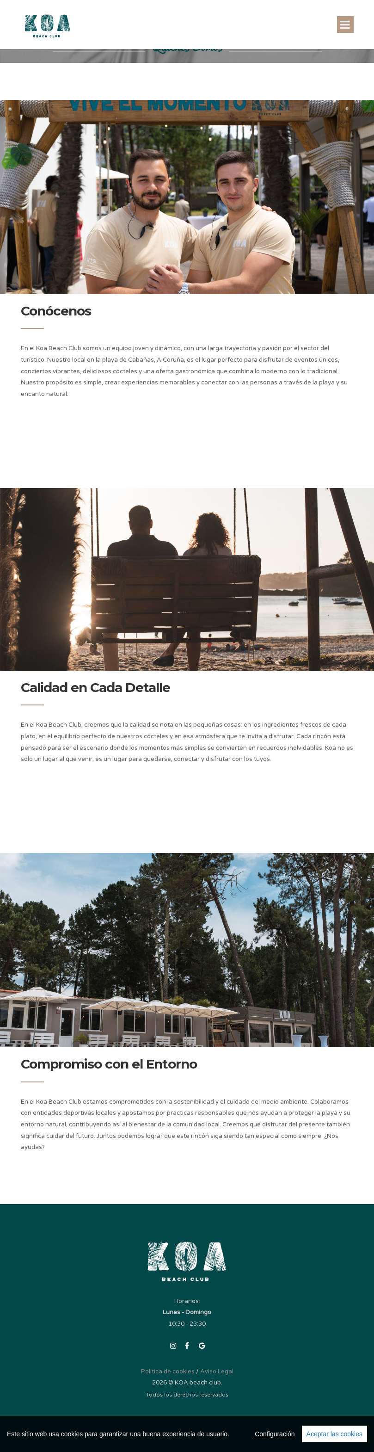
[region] (187, 1434)
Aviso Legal (216, 1371)
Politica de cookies (168, 1371)
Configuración (274, 1434)
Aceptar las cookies (334, 1434)
